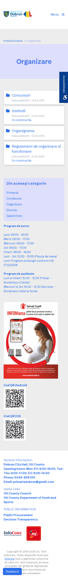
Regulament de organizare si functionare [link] (36, 149)
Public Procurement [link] (18, 515)
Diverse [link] (12, 210)
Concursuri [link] (21, 95)
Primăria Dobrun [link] (13, 41)
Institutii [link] (19, 111)
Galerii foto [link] (14, 216)
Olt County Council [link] (17, 493)
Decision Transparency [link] (21, 519)
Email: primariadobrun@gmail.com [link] (29, 482)
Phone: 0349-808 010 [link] (19, 477)
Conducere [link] (14, 198)
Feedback (12, 571)
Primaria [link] (12, 192)
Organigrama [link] (23, 130)
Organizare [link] (14, 204)
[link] (18, 14)
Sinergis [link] (10, 558)
